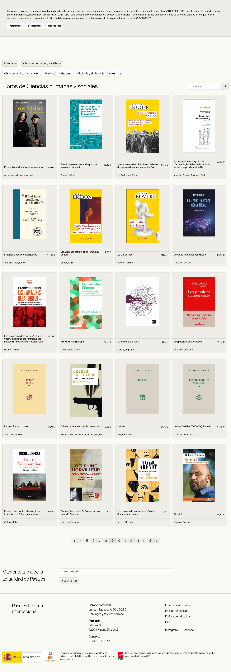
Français (10, 63)
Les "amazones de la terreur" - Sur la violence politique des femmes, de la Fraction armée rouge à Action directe (23, 339)
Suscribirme (69, 581)
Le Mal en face (125, 254)
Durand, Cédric (68, 175)
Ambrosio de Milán (13, 434)
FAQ (168, 622)
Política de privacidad (178, 616)
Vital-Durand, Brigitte (92, 434)
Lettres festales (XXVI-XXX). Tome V (192, 426)
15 (150, 540)
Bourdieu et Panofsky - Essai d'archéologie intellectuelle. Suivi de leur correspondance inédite (192, 164)
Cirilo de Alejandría (183, 434)
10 (118, 540)
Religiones (65, 73)
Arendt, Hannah (125, 522)
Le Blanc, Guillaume (183, 349)
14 (144, 540)
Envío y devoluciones (178, 605)
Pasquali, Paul (198, 175)
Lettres (121, 426)
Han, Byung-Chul (125, 349)
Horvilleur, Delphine (70, 522)
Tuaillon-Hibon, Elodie (15, 262)
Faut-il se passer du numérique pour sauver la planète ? (79, 166)
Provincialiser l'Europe (72, 341)
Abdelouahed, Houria (14, 175)
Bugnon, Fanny (11, 349)
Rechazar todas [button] (35, 26)
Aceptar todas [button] (16, 26)
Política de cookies (176, 611)
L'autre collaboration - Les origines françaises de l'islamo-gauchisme (22, 512)
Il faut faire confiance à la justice (20, 254)
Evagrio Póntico (125, 434)
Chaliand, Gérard (182, 262)
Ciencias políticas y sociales (21, 73)
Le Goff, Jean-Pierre (127, 175)
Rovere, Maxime (125, 262)
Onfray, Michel (11, 522)
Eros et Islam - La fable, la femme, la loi (23, 167)
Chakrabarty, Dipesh (71, 349)
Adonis (29, 175)
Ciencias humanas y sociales (42, 63)
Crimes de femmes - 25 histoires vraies (81, 426)
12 (131, 540)
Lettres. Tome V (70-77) (16, 426)
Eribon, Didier (67, 262)
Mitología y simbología (90, 73)
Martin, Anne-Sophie (71, 434)
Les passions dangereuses (188, 341)
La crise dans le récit (128, 341)
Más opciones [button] (54, 26)
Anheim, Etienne (182, 175)
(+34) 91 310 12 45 (99, 641)
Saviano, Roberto (182, 522)
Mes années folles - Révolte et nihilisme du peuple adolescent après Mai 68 (137, 166)
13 (137, 540)
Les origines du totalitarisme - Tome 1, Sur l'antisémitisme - (136, 512)
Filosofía (48, 73)
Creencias (115, 73)
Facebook (189, 630)
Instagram (171, 630)
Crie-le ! (178, 514)
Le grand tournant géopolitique (190, 254)
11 (125, 540)
